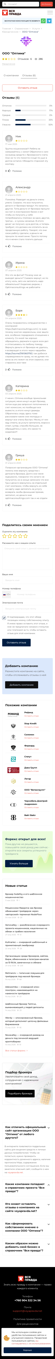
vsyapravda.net (15, 1172)
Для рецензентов (27, 1324)
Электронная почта (12, 602)
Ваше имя (7, 574)
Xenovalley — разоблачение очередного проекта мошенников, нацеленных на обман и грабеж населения (27, 928)
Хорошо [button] (27, 1350)
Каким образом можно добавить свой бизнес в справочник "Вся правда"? (27, 1247)
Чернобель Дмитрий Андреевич (35, 802)
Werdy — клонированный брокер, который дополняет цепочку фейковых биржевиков (26, 1021)
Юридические (8, 64)
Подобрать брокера (20, 1093)
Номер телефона (11, 588)
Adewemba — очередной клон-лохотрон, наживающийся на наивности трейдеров (22, 990)
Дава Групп (30, 767)
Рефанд (28, 712)
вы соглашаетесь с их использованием (31, 1342)
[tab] (11, 76)
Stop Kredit (30, 723)
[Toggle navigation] (50, 12)
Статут (27, 756)
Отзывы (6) (29, 75)
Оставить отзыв (27, 87)
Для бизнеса (46, 4)
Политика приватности (27, 1319)
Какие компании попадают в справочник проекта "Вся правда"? (27, 1187)
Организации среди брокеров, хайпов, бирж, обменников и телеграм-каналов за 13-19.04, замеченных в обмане (27, 959)
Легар (27, 778)
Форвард (29, 745)
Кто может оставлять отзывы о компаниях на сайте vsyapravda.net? (27, 1207)
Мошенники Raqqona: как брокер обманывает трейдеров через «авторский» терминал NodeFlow (23, 911)
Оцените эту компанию (15, 531)
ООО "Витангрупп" (34, 790)
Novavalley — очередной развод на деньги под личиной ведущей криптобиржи (24, 1038)
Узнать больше (19, 863)
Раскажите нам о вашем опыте (19, 543)
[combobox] (6, 594)
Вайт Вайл (29, 815)
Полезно (13, 171)
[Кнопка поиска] (5, 4)
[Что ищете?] (20, 4)
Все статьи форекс (16, 1050)
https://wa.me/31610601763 (18, 353)
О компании (11, 75)
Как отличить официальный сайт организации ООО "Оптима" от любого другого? (27, 1132)
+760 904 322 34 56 (28, 1300)
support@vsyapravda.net (27, 1311)
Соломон (29, 734)
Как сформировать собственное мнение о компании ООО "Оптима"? (27, 1227)
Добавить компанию (22, 684)
